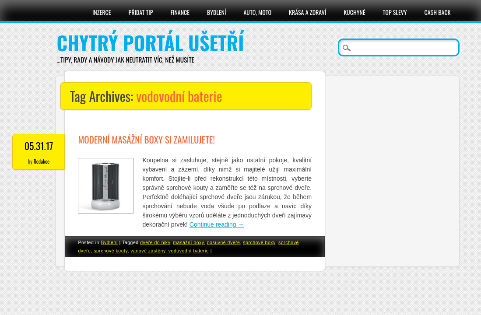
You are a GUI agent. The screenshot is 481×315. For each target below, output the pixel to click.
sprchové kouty (110, 250)
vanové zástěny (147, 250)
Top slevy (395, 12)
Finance (180, 12)
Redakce (41, 161)
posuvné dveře (223, 242)
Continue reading (217, 224)
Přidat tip (140, 12)
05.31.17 (39, 146)
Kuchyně (354, 12)
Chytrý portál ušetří (150, 42)
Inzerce (101, 12)
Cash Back (438, 12)
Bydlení (216, 12)
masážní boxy (188, 242)
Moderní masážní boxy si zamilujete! (146, 139)
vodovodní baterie (189, 250)
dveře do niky (155, 242)
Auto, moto (258, 12)
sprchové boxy (259, 242)
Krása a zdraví (307, 12)
